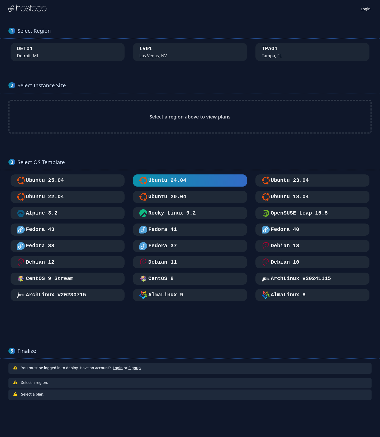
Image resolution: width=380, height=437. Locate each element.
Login (365, 8)
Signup (135, 367)
